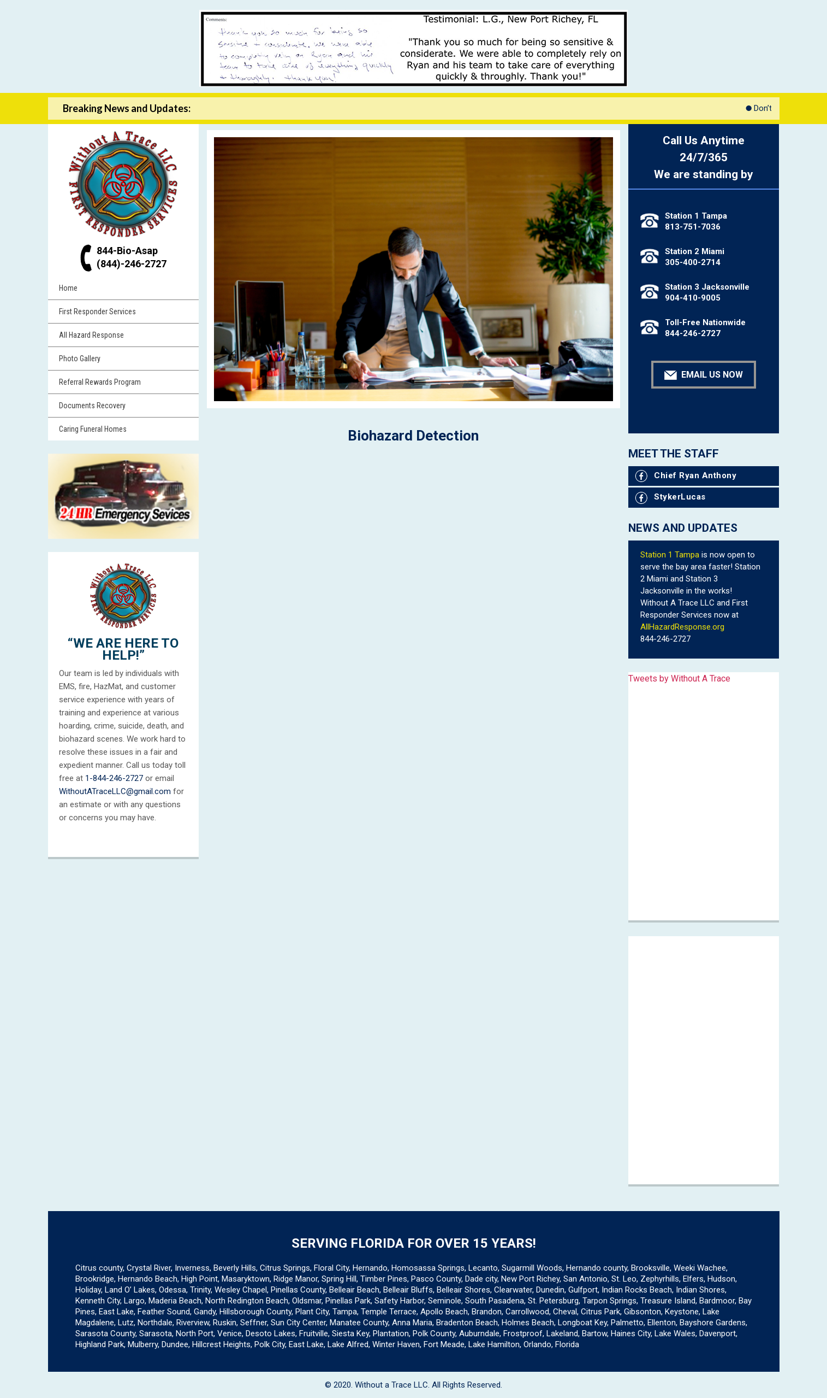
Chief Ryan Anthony (686, 475)
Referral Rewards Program (100, 382)
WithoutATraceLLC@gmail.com (115, 791)
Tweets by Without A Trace (679, 678)
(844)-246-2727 (131, 263)
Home (68, 288)
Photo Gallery (79, 358)
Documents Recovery (92, 405)
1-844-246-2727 (114, 778)
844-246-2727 (693, 333)
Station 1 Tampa (669, 555)
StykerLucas (670, 497)
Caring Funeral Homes (93, 429)
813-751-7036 (693, 227)
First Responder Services (97, 311)
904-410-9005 (693, 298)
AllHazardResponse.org (682, 627)
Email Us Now (703, 374)
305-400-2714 (693, 262)
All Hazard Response (91, 335)
